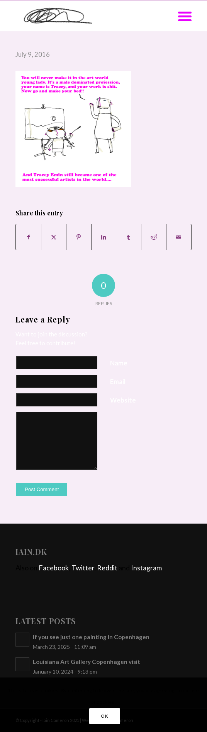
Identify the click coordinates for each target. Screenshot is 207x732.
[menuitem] (181, 15)
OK (104, 716)
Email (118, 382)
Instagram (146, 567)
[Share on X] (53, 237)
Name (118, 363)
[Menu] (181, 15)
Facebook (54, 567)
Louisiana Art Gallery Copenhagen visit (86, 661)
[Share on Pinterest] (78, 237)
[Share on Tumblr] (128, 237)
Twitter (82, 567)
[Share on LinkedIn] (104, 237)
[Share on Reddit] (153, 237)
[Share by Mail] (178, 237)
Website (123, 400)
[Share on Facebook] (28, 237)
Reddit (107, 567)
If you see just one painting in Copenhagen (91, 636)
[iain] (85, 15)
